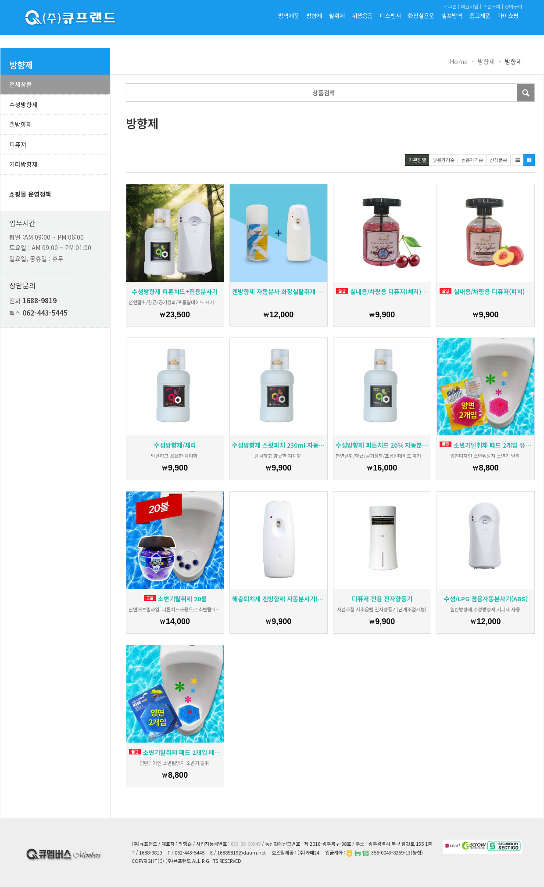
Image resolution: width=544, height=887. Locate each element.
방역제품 (288, 15)
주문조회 (491, 6)
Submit (525, 92)
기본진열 (417, 159)
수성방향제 (23, 104)
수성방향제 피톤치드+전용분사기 (175, 291)
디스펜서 (390, 15)
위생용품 (362, 15)
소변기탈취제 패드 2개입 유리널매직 (486, 445)
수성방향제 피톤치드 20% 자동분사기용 (382, 445)
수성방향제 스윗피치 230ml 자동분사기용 (278, 445)
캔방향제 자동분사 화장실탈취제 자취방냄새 (278, 291)
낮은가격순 (444, 159)
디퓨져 (17, 144)
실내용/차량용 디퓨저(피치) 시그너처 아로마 (486, 291)
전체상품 (20, 84)
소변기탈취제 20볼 (175, 598)
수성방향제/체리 (175, 445)
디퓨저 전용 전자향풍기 (382, 598)
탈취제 (337, 15)
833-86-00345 (246, 843)
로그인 (449, 6)
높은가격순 (472, 159)
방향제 (314, 15)
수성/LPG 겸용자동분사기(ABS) (486, 598)
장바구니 (513, 6)
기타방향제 (23, 164)
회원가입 (469, 6)
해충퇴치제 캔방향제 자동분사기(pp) (278, 598)
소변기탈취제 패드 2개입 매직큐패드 (175, 752)
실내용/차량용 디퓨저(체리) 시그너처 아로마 (382, 291)
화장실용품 (421, 15)
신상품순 (498, 159)
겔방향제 (20, 124)
